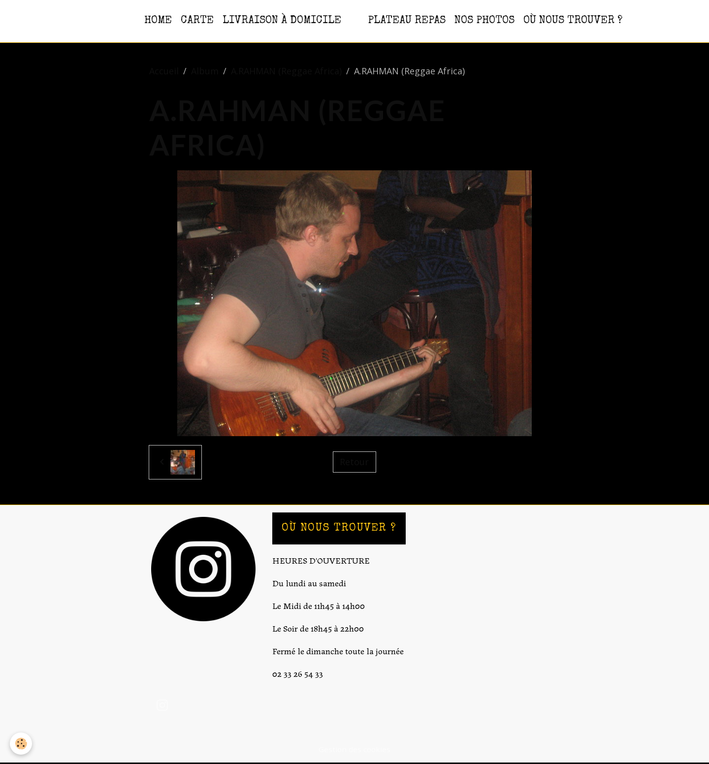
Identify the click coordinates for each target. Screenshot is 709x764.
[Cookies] (21, 743)
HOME (158, 21)
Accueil (164, 71)
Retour (354, 462)
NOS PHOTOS (484, 21)
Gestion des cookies (354, 749)
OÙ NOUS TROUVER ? (572, 21)
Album (205, 71)
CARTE (197, 21)
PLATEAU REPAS (407, 21)
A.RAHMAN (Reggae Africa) (286, 71)
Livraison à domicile (282, 21)
